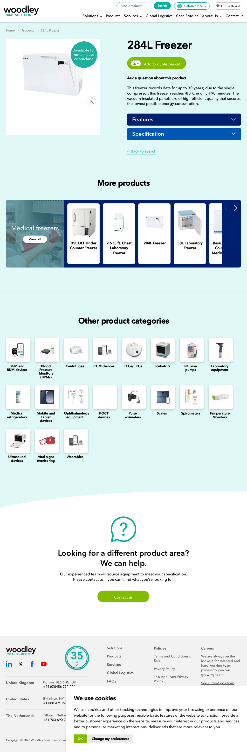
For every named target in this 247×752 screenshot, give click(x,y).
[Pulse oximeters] (133, 397)
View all (35, 239)
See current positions (217, 683)
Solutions (90, 16)
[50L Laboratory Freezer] (189, 222)
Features (142, 119)
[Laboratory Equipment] (219, 350)
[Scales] (161, 397)
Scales (162, 414)
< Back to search (141, 151)
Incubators (161, 366)
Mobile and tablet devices (46, 417)
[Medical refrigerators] (17, 397)
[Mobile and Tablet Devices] (46, 397)
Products (113, 16)
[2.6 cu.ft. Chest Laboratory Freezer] (118, 222)
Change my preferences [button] (110, 739)
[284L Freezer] (154, 222)
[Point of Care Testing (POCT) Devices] (104, 397)
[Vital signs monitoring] (46, 441)
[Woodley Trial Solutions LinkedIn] (9, 665)
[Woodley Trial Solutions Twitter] (20, 665)
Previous (226, 207)
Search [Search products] (162, 5)
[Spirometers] (190, 397)
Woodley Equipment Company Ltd (54, 740)
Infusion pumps (190, 368)
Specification (148, 134)
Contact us (234, 16)
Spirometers (190, 414)
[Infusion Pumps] (190, 350)
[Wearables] (75, 441)
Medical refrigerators (17, 415)
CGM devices (103, 366)
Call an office (190, 6)
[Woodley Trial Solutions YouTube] (44, 665)
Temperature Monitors (220, 415)
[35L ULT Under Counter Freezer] (83, 222)
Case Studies (187, 16)
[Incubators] (161, 350)
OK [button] (80, 739)
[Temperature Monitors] (219, 397)
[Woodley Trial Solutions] (21, 11)
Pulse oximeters (133, 415)
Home (10, 30)
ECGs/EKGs (133, 366)
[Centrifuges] (75, 350)
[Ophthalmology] (75, 397)
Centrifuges (75, 366)
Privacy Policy (164, 669)
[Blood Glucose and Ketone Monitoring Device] (17, 350)
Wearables (75, 457)
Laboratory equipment (219, 368)
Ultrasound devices (17, 459)
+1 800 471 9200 (56, 704)
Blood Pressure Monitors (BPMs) (46, 372)
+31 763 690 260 (56, 720)
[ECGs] (133, 350)
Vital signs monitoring (46, 459)
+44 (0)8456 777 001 (59, 687)
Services (131, 16)
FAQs (111, 681)
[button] (158, 78)
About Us (210, 16)
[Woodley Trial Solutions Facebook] (32, 665)
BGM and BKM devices (17, 368)
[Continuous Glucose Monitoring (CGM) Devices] (104, 350)
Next (235, 207)
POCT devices (104, 415)
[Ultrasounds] (17, 441)
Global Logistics (159, 16)
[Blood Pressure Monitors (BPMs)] (46, 350)
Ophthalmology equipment (76, 415)
